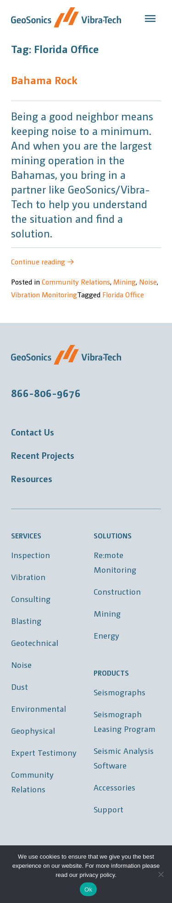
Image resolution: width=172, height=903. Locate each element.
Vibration (28, 576)
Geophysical (33, 730)
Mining (124, 281)
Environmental (38, 708)
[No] (160, 874)
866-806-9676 (46, 392)
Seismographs (119, 692)
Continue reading (42, 261)
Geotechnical (34, 642)
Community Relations (76, 281)
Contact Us (32, 432)
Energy (106, 635)
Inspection (30, 554)
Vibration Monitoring (44, 294)
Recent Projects (42, 455)
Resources (31, 478)
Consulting (30, 598)
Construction (117, 591)
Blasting (26, 620)
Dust (19, 686)
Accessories (114, 787)
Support (108, 809)
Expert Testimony (44, 752)
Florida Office (123, 294)
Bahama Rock (44, 79)
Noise (148, 281)
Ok (88, 889)
